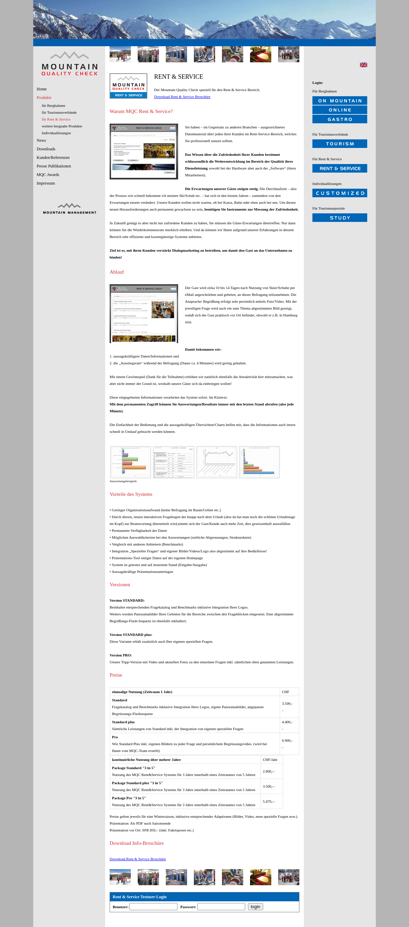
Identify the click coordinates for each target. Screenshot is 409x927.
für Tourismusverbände (59, 112)
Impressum (46, 183)
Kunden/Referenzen (53, 157)
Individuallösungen (56, 133)
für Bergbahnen (53, 105)
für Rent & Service (56, 119)
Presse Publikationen (54, 166)
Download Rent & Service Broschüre (182, 97)
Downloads (46, 149)
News (41, 140)
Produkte (44, 97)
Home (42, 89)
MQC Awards (48, 174)
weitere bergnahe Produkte (62, 126)
